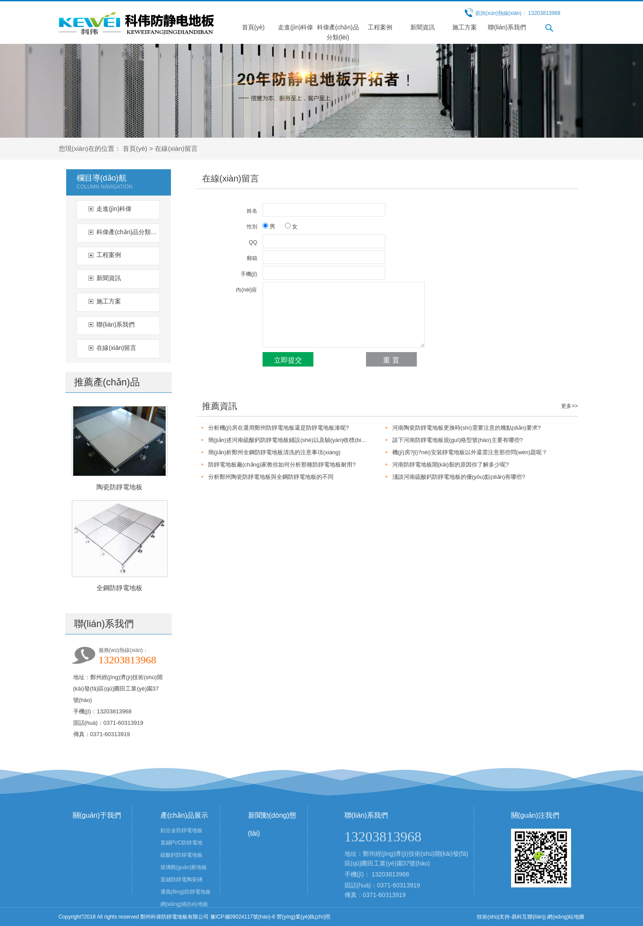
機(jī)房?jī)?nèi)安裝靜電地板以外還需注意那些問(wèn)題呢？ (470, 452)
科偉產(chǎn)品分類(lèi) (126, 231)
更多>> (569, 406)
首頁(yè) (253, 27)
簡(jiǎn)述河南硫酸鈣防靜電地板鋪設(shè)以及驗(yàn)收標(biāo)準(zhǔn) (288, 440)
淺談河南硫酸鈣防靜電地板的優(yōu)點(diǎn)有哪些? (459, 477)
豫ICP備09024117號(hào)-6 (242, 917)
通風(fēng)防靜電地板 (185, 892)
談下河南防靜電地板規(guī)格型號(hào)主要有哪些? (457, 440)
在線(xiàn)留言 (176, 148)
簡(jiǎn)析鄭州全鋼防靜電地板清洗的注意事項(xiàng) (274, 452)
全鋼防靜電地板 (119, 587)
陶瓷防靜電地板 (119, 487)
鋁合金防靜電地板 (181, 830)
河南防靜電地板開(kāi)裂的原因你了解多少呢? (450, 464)
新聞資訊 (422, 27)
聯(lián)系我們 (507, 27)
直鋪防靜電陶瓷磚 (181, 879)
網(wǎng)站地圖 (565, 917)
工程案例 (380, 27)
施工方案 (464, 27)
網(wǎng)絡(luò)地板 (184, 904)
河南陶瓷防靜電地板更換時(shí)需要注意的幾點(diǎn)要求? (466, 427)
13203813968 (390, 874)
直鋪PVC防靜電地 (181, 843)
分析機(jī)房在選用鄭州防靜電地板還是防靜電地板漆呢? (278, 427)
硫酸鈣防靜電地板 (181, 855)
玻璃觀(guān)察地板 (183, 867)
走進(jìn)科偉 (295, 27)
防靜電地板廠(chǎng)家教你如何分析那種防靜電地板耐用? (282, 464)
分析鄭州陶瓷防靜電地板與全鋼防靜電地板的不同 (271, 477)
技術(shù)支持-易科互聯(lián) (510, 917)
